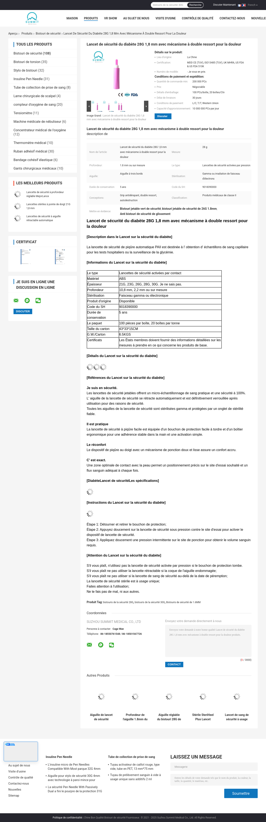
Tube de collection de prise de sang (39, 87)
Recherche (195, 5)
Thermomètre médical (30, 143)
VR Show (110, 18)
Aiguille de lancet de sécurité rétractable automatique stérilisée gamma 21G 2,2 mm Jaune (101, 717)
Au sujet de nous (136, 18)
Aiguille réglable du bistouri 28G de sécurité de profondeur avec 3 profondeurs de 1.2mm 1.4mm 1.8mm (169, 717)
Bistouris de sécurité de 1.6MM (183, 602)
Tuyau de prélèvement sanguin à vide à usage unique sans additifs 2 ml (135, 777)
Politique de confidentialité (67, 817)
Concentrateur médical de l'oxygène (40, 130)
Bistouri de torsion (27, 62)
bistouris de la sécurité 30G (150, 602)
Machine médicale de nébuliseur (37, 122)
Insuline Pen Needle (28, 79)
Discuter (162, 116)
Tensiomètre (23, 113)
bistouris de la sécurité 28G (118, 602)
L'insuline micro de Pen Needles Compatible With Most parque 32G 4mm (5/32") (74, 767)
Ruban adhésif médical (30, 151)
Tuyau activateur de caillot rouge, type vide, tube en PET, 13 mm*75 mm (135, 766)
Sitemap (13, 795)
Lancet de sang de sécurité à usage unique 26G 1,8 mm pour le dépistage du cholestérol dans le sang (236, 717)
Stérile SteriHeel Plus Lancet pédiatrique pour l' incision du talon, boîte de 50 (203, 717)
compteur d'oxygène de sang (35, 105)
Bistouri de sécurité (48, 33)
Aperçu (12, 33)
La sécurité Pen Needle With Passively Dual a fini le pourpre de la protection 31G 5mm (75, 789)
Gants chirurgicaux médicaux (35, 168)
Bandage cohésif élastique (33, 160)
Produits (91, 18)
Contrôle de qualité (197, 18)
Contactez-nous (232, 18)
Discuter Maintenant (224, 4)
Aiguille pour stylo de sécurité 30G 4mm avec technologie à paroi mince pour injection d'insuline (74, 778)
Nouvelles (14, 789)
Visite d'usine (165, 18)
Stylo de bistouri (25, 70)
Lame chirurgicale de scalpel (35, 96)
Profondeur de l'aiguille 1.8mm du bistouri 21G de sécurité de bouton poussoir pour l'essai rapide (135, 717)
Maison (72, 18)
